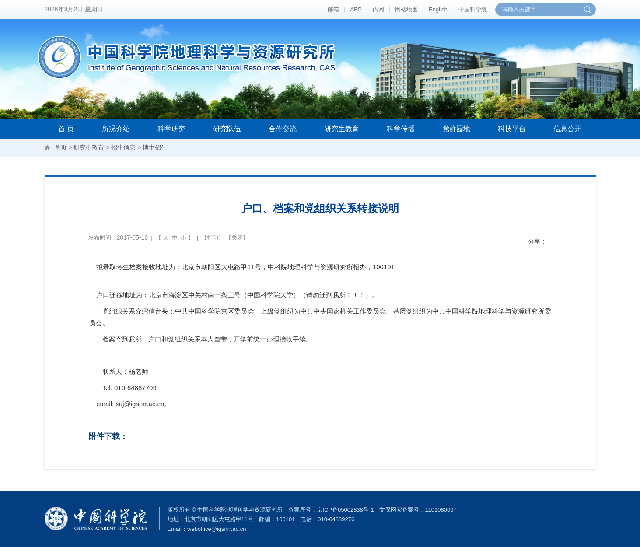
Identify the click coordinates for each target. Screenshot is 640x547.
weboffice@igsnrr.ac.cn (216, 529)
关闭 (237, 237)
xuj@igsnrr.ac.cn (139, 404)
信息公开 (567, 128)
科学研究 (171, 128)
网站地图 (406, 9)
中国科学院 (472, 9)
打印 (212, 237)
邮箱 (333, 9)
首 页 (66, 128)
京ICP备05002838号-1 (345, 509)
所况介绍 (116, 128)
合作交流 (283, 128)
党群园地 (456, 128)
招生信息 (123, 147)
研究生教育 (341, 128)
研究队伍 (227, 128)
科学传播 (401, 128)
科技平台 (512, 128)
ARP (356, 9)
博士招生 (155, 147)
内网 (378, 9)
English (438, 9)
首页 (61, 147)
